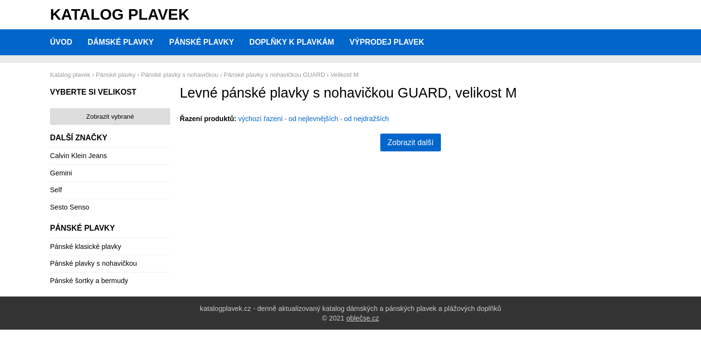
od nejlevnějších (313, 119)
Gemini (61, 173)
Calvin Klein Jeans (78, 156)
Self (56, 190)
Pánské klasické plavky (85, 246)
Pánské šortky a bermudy (89, 280)
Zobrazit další (411, 142)
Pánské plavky (201, 42)
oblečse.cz (362, 318)
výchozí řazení (260, 119)
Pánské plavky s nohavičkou (93, 263)
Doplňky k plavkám (292, 42)
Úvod (61, 42)
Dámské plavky (121, 42)
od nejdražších (366, 119)
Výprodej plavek (387, 42)
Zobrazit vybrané (110, 116)
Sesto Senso (69, 207)
